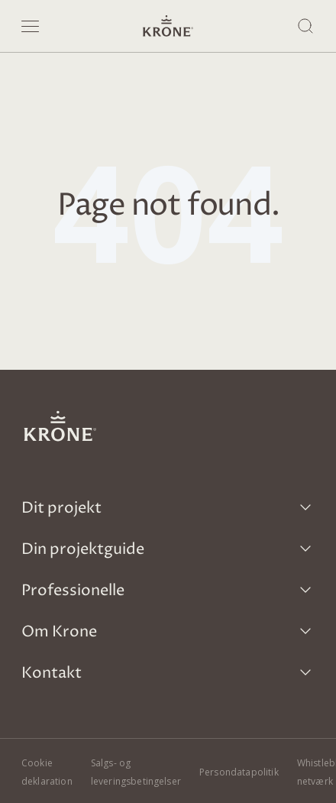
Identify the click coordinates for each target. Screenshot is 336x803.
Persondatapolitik (239, 772)
